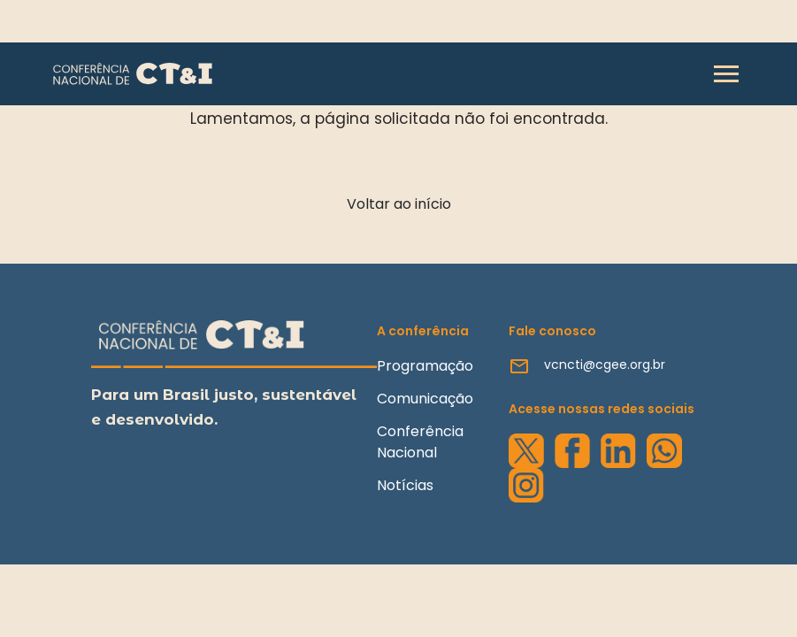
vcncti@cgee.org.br (604, 364)
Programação (425, 366)
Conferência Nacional (420, 442)
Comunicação (425, 398)
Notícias (405, 485)
